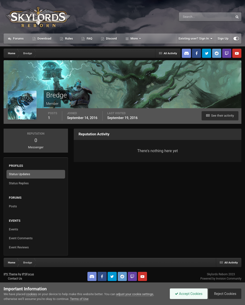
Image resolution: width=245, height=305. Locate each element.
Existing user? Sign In (196, 39)
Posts (13, 206)
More (134, 38)
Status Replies (19, 183)
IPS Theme (11, 274)
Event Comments (21, 238)
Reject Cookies (224, 294)
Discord (111, 38)
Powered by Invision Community (220, 278)
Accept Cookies (188, 294)
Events (13, 229)
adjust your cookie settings (134, 294)
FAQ (89, 38)
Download (44, 38)
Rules (68, 38)
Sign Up (223, 38)
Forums (18, 38)
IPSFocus (28, 274)
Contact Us (15, 278)
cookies (31, 294)
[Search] (191, 16)
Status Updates (19, 174)
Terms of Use (79, 299)
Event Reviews (19, 247)
